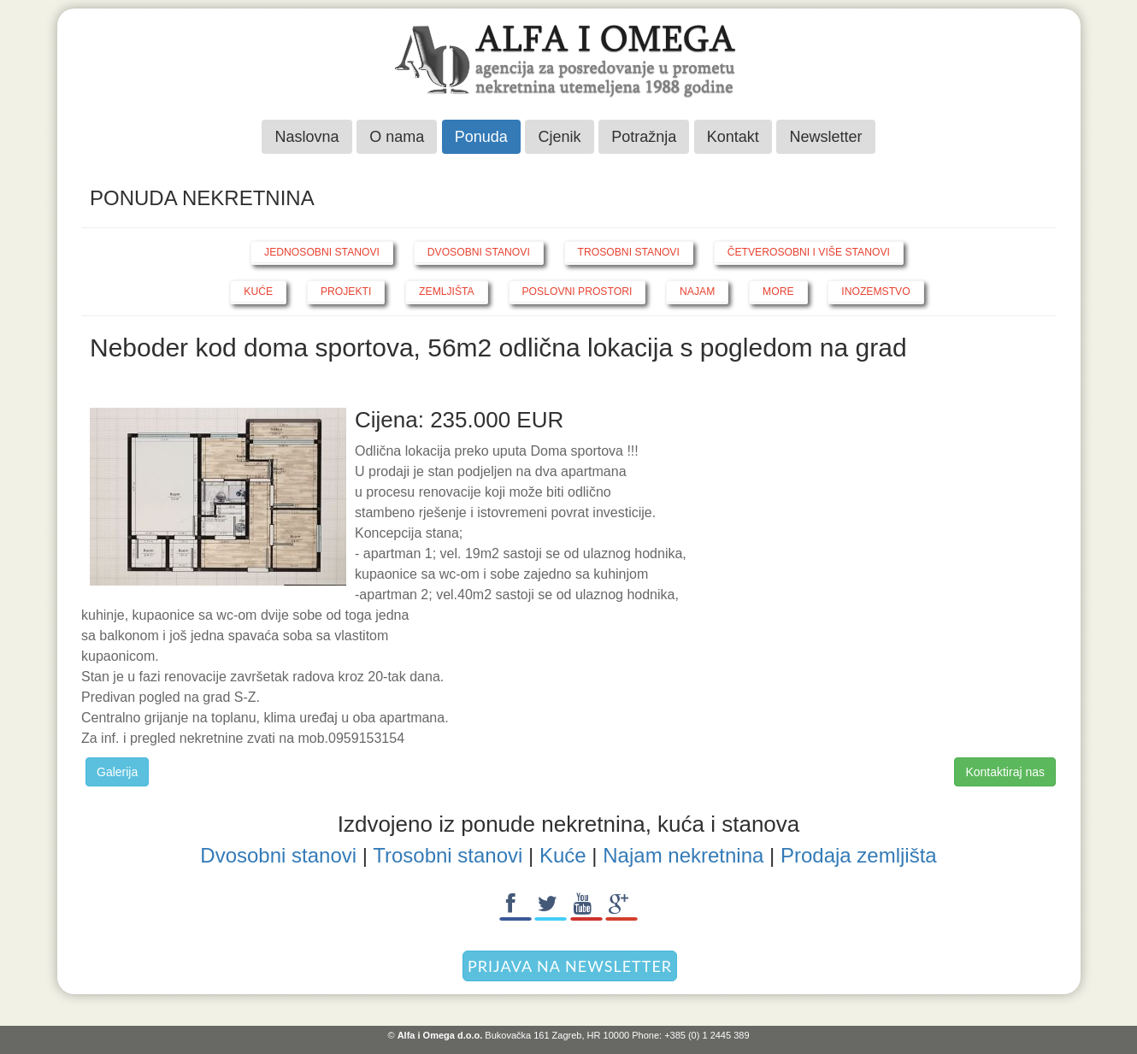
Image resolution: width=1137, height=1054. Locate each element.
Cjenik (559, 136)
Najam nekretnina (683, 855)
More (778, 291)
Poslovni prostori (577, 291)
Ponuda (481, 136)
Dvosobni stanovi (478, 252)
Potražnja (643, 136)
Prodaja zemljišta (859, 855)
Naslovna (306, 136)
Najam (697, 291)
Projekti (346, 291)
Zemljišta (446, 291)
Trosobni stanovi (629, 252)
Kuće (258, 291)
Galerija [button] (117, 772)
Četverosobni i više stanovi (809, 252)
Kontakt (733, 136)
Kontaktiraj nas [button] (1005, 772)
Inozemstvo (875, 291)
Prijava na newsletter (570, 966)
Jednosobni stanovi (322, 252)
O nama (396, 136)
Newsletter (825, 136)
